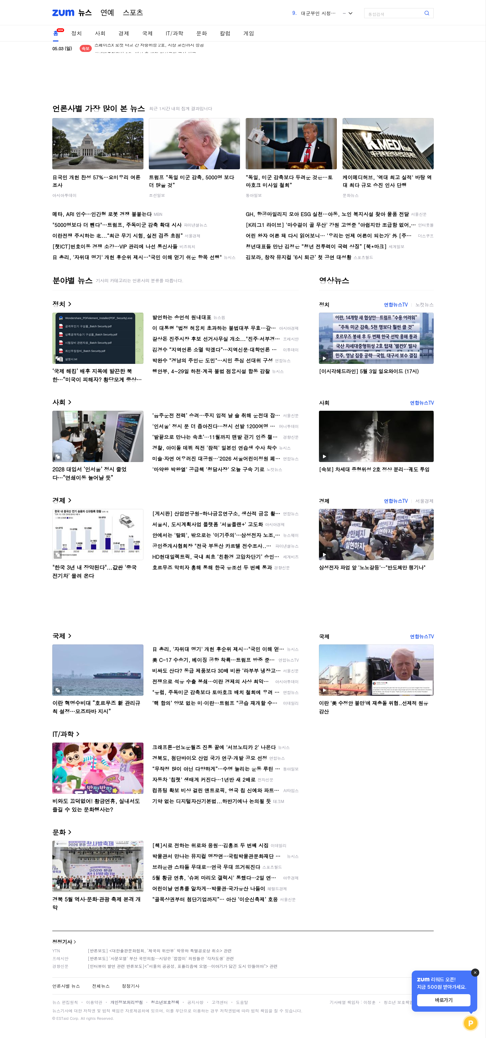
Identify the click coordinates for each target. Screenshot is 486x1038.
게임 (248, 33)
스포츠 (133, 12)
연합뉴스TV (395, 304)
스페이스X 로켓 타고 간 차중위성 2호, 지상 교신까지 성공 (149, 48)
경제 (123, 33)
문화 (201, 33)
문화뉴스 (351, 195)
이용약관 (94, 1002)
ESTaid (62, 1018)
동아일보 (254, 195)
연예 (107, 12)
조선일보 (157, 195)
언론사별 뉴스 (66, 986)
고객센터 (220, 1002)
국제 (147, 33)
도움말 (242, 1002)
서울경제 (424, 500)
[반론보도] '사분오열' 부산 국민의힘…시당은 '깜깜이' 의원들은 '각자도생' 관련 (161, 958)
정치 (76, 33)
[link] (479, 10)
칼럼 (225, 33)
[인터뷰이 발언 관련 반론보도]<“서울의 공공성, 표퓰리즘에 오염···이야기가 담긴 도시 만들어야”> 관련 (183, 966)
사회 (100, 33)
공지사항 (195, 1002)
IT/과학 (174, 33)
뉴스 (85, 12)
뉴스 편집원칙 (65, 1002)
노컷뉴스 (424, 304)
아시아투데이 (64, 195)
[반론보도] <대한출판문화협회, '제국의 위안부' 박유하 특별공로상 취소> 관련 (160, 950)
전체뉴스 (101, 986)
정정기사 (62, 941)
